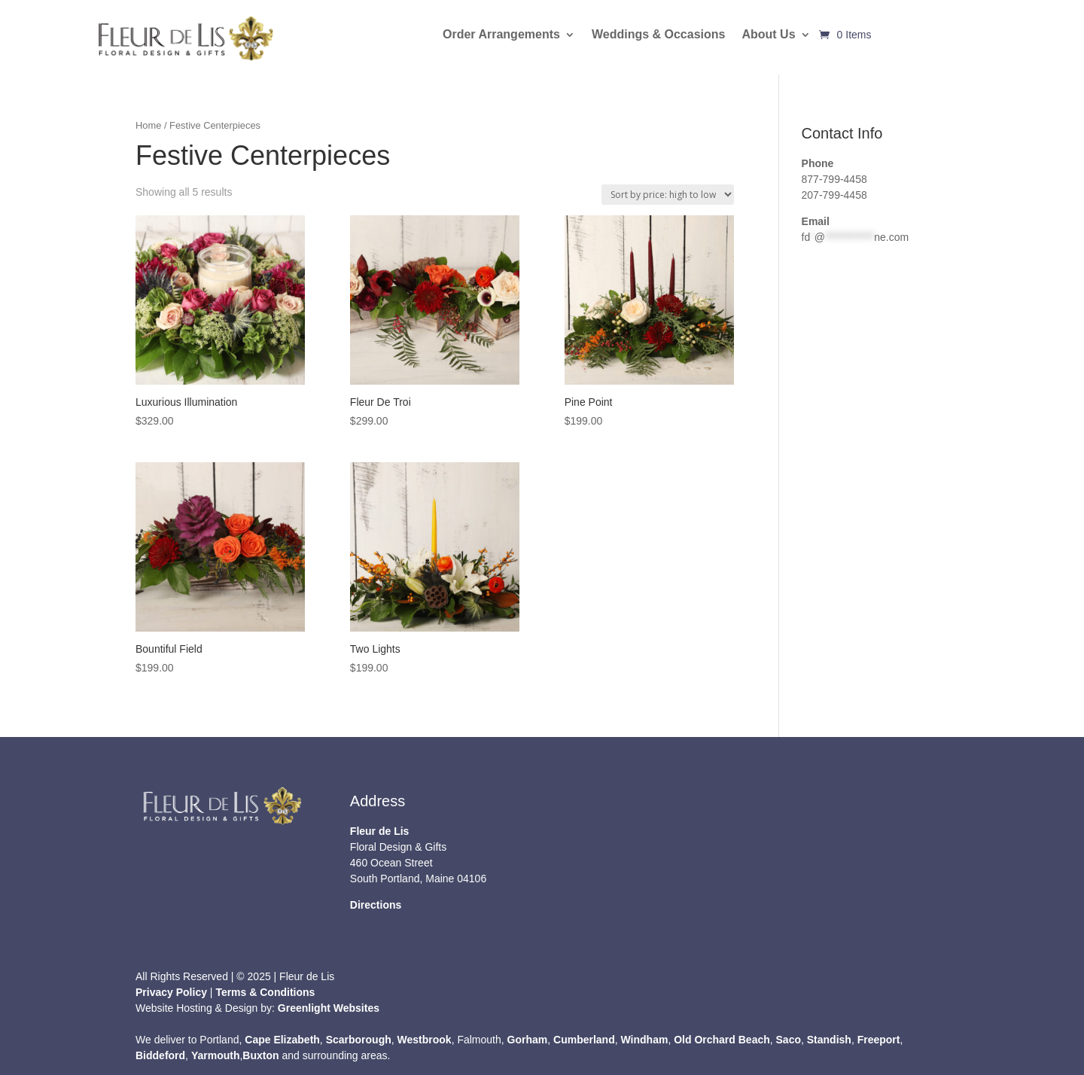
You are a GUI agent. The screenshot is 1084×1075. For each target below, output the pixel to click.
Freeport (878, 1040)
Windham (644, 1040)
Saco (788, 1040)
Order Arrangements (501, 35)
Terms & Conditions (265, 992)
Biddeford (160, 1055)
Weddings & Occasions (659, 35)
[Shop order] (667, 194)
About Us (768, 35)
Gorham (527, 1040)
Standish (829, 1040)
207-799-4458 (834, 195)
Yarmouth (215, 1055)
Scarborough (358, 1040)
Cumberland (584, 1040)
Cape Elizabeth (282, 1040)
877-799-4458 (834, 179)
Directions (375, 905)
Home (148, 125)
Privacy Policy (171, 992)
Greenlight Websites (328, 1008)
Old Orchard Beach (722, 1040)
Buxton (260, 1055)
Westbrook (424, 1040)
